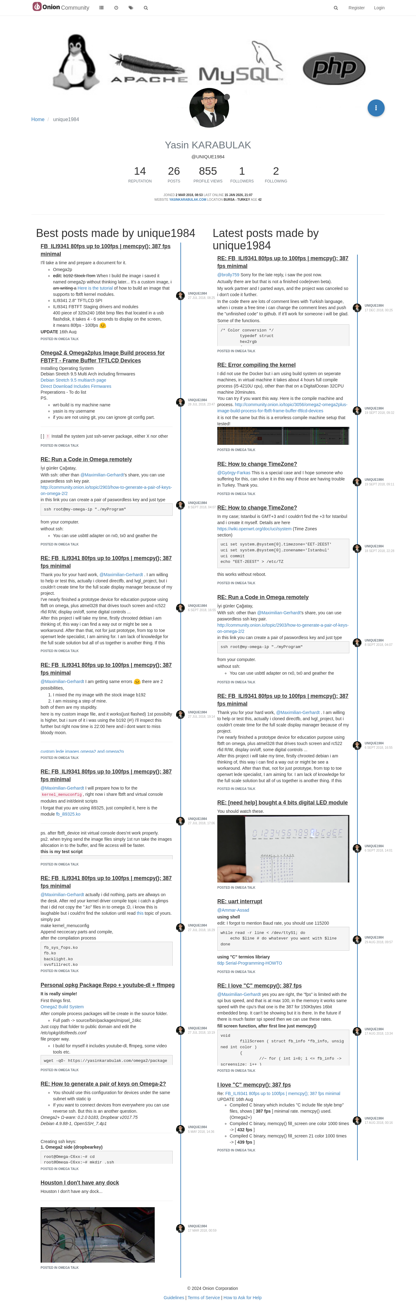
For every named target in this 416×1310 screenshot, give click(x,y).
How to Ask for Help (242, 1297)
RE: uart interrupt (239, 901)
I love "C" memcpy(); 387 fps (254, 1085)
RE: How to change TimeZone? (257, 464)
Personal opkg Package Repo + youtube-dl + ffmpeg (108, 985)
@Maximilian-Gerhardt (102, 474)
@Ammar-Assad (233, 910)
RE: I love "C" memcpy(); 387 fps (259, 986)
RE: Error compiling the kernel (256, 365)
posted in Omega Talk (60, 339)
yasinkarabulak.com (187, 199)
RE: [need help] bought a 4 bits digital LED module (282, 803)
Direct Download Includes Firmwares (76, 386)
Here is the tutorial (95, 288)
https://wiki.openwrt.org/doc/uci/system (254, 528)
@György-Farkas (233, 472)
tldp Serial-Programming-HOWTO (249, 963)
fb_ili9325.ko (68, 814)
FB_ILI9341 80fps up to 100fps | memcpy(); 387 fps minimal (282, 1093)
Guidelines (174, 1297)
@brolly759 (228, 274)
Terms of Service (204, 1297)
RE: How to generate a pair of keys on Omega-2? (103, 1084)
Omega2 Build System (62, 1006)
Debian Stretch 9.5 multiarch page (73, 380)
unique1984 (197, 293)
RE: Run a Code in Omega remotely (86, 459)
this (140, 913)
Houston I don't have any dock (80, 1183)
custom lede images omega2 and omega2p (82, 751)
